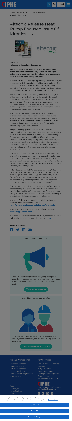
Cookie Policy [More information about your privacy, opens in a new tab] (53, 408)
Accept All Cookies (34, 413)
